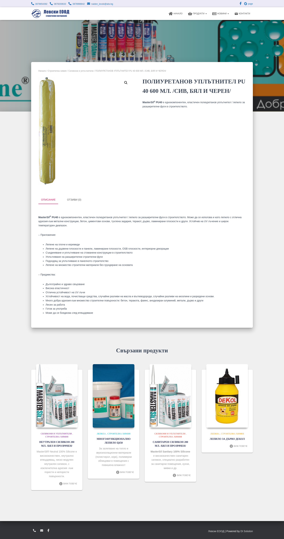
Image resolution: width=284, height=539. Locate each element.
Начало (175, 14)
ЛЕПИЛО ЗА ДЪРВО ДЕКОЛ (227, 438)
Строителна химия (57, 71)
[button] (126, 82)
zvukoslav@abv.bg (41, 530)
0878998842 (79, 4)
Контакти (242, 14)
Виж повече (68, 483)
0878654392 (41, 4)
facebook (48, 530)
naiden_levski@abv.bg (102, 4)
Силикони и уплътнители (80, 71)
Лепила (101, 433)
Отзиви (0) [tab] (74, 199)
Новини (220, 14)
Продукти (197, 14)
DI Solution (247, 530)
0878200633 (60, 4)
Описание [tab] (48, 199)
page (248, 4)
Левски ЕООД (216, 530)
